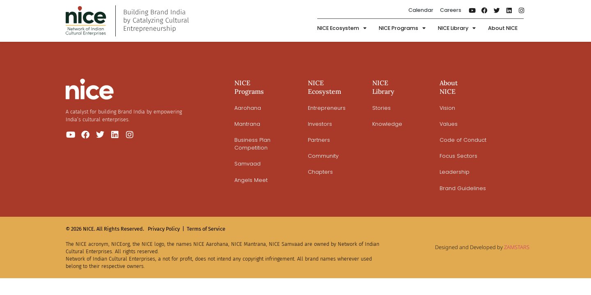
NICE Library (457, 28)
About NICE (503, 28)
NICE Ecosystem (342, 28)
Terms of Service (206, 229)
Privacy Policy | (166, 229)
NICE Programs (402, 28)
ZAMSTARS (516, 247)
